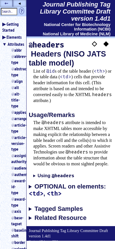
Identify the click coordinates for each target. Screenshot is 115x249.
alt (16, 87)
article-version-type (16, 143)
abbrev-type (16, 59)
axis (17, 211)
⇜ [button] (6, 3)
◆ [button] (106, 43)
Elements (14, 37)
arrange (18, 118)
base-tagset (16, 220)
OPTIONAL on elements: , (67, 190)
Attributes (16, 44)
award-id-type (16, 186)
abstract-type (16, 71)
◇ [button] (94, 43)
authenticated (18, 174)
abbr (18, 50)
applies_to (18, 112)
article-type (16, 128)
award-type (16, 202)
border (18, 242)
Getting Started (10, 27)
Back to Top (99, 245)
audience (18, 168)
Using (56, 175)
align (18, 81)
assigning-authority (16, 158)
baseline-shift (16, 233)
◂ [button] (19, 3)
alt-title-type (15, 100)
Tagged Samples (58, 208)
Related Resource (60, 218)
